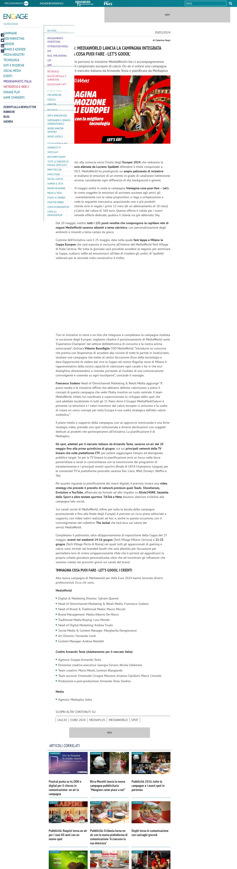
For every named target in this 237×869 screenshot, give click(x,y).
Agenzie (8, 47)
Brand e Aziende (14, 52)
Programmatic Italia (17, 84)
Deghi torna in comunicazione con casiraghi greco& (150, 833)
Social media (12, 73)
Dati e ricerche (13, 68)
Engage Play (11, 95)
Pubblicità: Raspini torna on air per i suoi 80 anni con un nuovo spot (68, 835)
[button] (230, 3)
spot (134, 720)
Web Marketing (13, 41)
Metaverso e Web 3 (16, 89)
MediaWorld (118, 720)
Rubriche (9, 115)
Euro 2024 (78, 720)
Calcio (62, 720)
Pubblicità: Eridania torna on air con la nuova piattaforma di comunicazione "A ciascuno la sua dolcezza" (109, 837)
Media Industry (14, 57)
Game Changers (14, 100)
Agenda (8, 124)
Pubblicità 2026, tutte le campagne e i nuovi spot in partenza (148, 785)
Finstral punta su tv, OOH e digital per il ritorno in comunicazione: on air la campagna (65, 787)
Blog (6, 120)
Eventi (7, 79)
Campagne (10, 36)
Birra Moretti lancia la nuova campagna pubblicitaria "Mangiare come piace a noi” (107, 785)
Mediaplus (97, 720)
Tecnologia (11, 63)
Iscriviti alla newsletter (19, 110)
